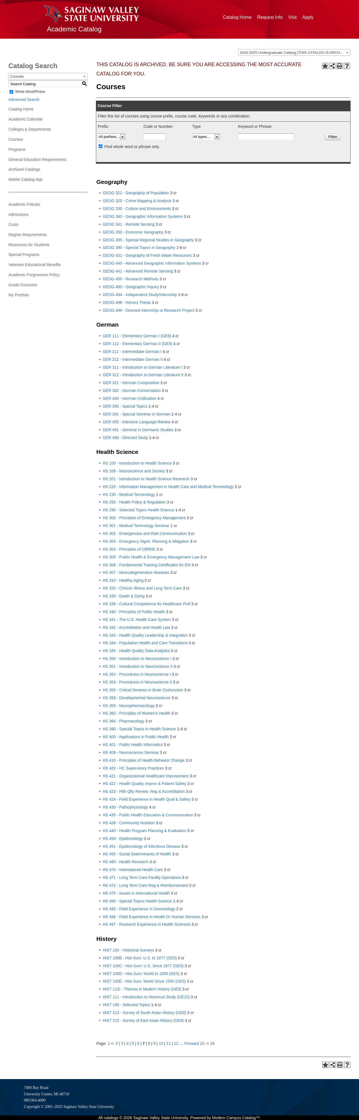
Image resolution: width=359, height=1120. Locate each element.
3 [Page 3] (122, 1043)
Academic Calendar (25, 119)
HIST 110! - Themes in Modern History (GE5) (142, 989)
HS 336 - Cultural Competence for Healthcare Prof (146, 604)
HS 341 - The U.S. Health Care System (137, 619)
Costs (13, 224)
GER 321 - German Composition (131, 382)
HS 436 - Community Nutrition (129, 823)
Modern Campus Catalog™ (236, 1118)
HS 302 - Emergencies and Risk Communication (145, 533)
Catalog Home (237, 17)
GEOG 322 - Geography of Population (136, 193)
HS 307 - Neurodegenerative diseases (136, 572)
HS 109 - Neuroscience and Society (134, 471)
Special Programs (24, 254)
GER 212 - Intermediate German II (133, 359)
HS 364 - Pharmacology (123, 721)
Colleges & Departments (29, 129)
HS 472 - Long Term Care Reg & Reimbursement (145, 885)
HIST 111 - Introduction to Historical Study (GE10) (146, 997)
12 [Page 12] (176, 1043)
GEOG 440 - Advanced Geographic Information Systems (152, 263)
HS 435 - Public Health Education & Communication (148, 815)
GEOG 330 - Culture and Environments (137, 208)
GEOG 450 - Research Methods (130, 279)
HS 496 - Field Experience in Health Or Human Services (152, 917)
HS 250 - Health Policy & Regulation (134, 502)
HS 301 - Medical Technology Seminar (136, 525)
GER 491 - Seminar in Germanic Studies (138, 430)
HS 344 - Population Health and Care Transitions (145, 643)
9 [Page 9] (154, 1043)
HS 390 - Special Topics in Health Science (139, 729)
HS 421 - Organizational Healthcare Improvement (146, 776)
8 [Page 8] (149, 1043)
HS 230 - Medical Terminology (129, 494)
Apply (308, 17)
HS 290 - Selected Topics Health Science (138, 510)
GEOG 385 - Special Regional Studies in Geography (148, 240)
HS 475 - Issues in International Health (136, 893)
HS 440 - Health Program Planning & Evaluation (144, 830)
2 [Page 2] (117, 1043)
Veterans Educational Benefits (34, 264)
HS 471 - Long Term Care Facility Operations (142, 877)
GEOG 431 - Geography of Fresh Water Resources (147, 255)
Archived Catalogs (24, 169)
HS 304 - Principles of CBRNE (129, 549)
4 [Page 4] (127, 1043)
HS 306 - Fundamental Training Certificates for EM (147, 565)
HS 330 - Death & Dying (123, 596)
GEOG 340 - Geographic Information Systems (143, 216)
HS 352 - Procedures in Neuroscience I (137, 674)
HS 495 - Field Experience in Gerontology (139, 909)
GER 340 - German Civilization (129, 398)
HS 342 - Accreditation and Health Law (136, 627)
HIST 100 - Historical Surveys (128, 950)
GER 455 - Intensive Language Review (137, 422)
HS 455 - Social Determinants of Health (137, 854)
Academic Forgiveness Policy (34, 275)
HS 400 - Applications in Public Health (136, 737)
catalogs (111, 1118)
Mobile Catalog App (25, 179)
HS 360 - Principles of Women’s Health (136, 713)
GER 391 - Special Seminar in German (136, 414)
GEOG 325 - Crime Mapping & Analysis (137, 200)
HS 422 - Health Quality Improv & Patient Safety (144, 783)
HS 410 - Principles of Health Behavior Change (144, 760)
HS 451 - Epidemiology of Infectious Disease (141, 846)
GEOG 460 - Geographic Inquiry (131, 287)
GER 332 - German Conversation (132, 390)
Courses (15, 139)
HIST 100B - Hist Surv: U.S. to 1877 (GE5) (140, 958)
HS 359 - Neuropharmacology (129, 705)
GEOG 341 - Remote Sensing (129, 224)
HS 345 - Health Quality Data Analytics (136, 650)
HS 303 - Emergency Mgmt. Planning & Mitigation (146, 541)
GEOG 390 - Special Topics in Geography (139, 247)
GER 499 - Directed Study (125, 437)
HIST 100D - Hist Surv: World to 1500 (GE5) (141, 973)
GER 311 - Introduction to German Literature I (142, 367)
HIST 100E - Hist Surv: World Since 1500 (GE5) (144, 981)
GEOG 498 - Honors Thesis (127, 302)
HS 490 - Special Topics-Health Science (137, 901)
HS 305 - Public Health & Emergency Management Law (151, 557)
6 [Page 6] (138, 1043)
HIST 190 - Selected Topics (126, 1005)
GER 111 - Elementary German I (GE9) (137, 336)
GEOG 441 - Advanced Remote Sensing (138, 271)
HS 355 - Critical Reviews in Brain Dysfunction (143, 690)
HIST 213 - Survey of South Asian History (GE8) (144, 1012)
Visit (292, 17)
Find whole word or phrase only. (132, 146)
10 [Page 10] (161, 1043)
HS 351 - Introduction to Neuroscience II (137, 666)
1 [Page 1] (109, 1043)
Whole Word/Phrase (30, 92)
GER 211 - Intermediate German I (132, 351)
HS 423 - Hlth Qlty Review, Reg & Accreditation (144, 791)
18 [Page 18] (212, 1043)
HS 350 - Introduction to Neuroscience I (137, 658)
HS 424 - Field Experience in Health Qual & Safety (146, 799)
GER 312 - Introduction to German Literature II (143, 375)
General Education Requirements (37, 159)
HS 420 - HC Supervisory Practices (133, 768)
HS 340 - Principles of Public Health (134, 611)
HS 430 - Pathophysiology (125, 807)
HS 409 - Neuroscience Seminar (131, 752)
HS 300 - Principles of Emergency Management (144, 518)
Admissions (18, 214)
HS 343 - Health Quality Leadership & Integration (145, 635)
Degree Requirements (27, 234)
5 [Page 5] (133, 1043)
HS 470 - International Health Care (133, 869)
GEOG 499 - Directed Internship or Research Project (148, 310)
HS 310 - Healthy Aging (123, 580)
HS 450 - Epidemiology (123, 838)
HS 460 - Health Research (125, 862)
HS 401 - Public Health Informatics (133, 744)
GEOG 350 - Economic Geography (133, 232)
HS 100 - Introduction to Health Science (137, 463)
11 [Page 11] (168, 1043)
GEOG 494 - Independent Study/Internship (140, 294)
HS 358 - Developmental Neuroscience (137, 698)
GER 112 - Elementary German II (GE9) (137, 343)
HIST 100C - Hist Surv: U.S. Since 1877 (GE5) (143, 966)
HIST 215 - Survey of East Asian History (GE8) (143, 1020)
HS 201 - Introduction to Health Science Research (146, 479)
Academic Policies (24, 204)
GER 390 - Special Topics (125, 406)
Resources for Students (28, 245)
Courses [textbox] (17, 76)
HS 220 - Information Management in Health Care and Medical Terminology (168, 486)
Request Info (270, 17)
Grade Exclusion (22, 285)
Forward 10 (194, 1043)
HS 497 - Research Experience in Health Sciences (146, 924)
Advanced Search (24, 99)
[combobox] (294, 52)
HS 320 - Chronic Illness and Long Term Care (142, 588)
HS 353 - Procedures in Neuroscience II (137, 682)
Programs (17, 149)
